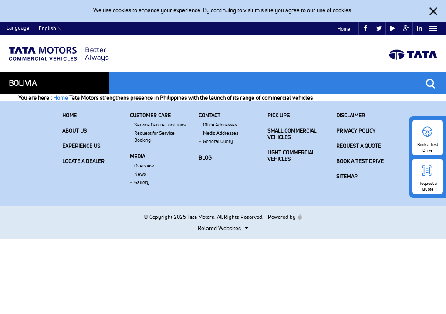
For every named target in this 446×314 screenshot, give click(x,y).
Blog (205, 157)
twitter (379, 28)
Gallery (141, 182)
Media (137, 156)
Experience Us (81, 146)
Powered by (283, 217)
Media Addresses (220, 133)
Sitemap (347, 176)
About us (74, 130)
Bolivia (23, 83)
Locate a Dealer (83, 161)
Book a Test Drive (360, 161)
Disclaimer (350, 115)
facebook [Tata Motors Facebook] (365, 28)
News (140, 174)
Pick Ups (278, 115)
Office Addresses (220, 125)
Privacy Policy (355, 130)
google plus (406, 28)
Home (344, 29)
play (392, 28)
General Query (218, 141)
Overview (144, 166)
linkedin (419, 28)
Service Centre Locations (160, 125)
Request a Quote (358, 146)
